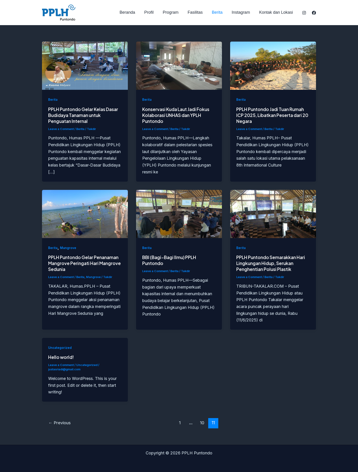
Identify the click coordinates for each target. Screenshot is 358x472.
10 (203, 422)
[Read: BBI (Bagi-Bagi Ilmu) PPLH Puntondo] (179, 213)
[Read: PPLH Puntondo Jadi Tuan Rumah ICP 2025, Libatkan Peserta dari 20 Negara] (273, 65)
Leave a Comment (61, 129)
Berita (219, 12)
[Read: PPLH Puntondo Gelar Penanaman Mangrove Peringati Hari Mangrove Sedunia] (85, 213)
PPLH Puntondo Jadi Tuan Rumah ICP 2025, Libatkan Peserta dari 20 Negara (272, 115)
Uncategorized (60, 347)
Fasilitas (198, 12)
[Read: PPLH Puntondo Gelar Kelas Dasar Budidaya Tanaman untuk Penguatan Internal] (85, 65)
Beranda (133, 12)
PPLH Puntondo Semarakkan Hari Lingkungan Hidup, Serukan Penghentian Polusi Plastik (272, 263)
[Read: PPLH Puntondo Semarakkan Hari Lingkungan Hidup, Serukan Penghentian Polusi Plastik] (273, 213)
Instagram (242, 12)
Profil (154, 12)
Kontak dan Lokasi (276, 12)
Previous (60, 422)
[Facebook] (314, 13)
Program (175, 12)
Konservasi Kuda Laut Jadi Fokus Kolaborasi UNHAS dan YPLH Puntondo (178, 115)
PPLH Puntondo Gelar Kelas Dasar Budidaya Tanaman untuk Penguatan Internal (83, 115)
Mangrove (68, 248)
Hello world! (61, 357)
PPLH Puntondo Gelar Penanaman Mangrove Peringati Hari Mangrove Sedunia (83, 263)
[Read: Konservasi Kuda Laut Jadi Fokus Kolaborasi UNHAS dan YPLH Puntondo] (179, 65)
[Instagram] (304, 13)
